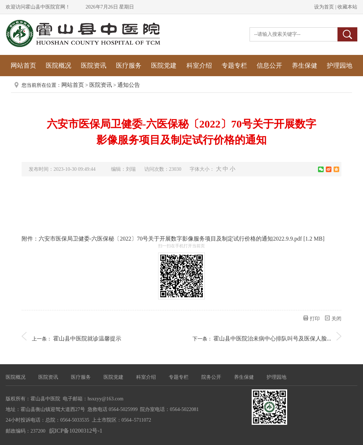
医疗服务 (128, 65)
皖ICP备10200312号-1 (75, 431)
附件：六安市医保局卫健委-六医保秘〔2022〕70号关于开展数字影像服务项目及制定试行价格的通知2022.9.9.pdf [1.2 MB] (173, 239)
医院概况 (58, 65)
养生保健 (304, 65)
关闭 (333, 318)
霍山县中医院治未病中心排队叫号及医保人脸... (272, 339)
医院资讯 (93, 65)
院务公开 (211, 377)
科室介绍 (199, 65)
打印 (311, 318)
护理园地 (339, 65)
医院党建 (164, 65)
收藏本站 (347, 7)
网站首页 (23, 65)
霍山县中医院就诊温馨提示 (87, 339)
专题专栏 (234, 65)
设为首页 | (325, 7)
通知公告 (128, 85)
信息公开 (269, 65)
